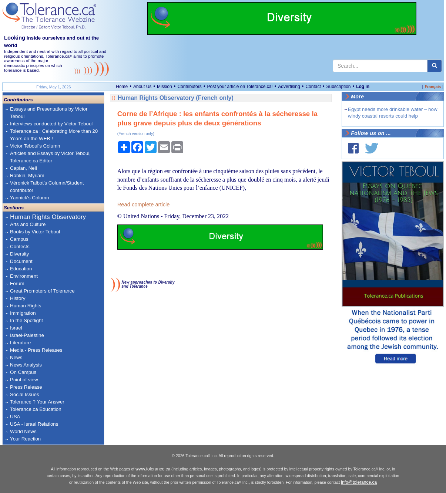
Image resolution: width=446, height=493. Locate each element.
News (16, 357)
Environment (24, 276)
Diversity (19, 254)
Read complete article (143, 204)
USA (15, 416)
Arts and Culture (28, 224)
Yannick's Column (29, 197)
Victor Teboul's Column (35, 146)
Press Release (26, 387)
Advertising (289, 86)
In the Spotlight (26, 320)
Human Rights (25, 305)
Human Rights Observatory (48, 216)
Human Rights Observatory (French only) (176, 98)
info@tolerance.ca (359, 482)
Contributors (189, 86)
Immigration (23, 313)
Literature (20, 342)
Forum (17, 283)
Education (21, 268)
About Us (142, 86)
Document (21, 261)
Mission (164, 86)
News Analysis (26, 365)
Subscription (338, 86)
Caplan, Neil (23, 168)
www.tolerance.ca (152, 469)
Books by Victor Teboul (35, 231)
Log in (362, 86)
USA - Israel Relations (34, 424)
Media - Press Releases (36, 350)
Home (122, 86)
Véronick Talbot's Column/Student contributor (47, 186)
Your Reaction (25, 439)
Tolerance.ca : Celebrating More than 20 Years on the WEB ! (54, 134)
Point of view (24, 379)
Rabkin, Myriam (27, 175)
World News (23, 431)
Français (433, 86)
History (17, 298)
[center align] (434, 66)
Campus (19, 239)
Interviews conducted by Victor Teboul (51, 123)
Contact (313, 86)
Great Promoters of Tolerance (42, 291)
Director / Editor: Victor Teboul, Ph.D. (53, 27)
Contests (20, 246)
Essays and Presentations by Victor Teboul (48, 112)
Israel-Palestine (27, 335)
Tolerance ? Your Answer (37, 402)
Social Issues (24, 394)
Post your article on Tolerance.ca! (239, 86)
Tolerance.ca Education (35, 409)
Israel (16, 328)
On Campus (23, 372)
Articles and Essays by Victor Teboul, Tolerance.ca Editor (50, 157)
